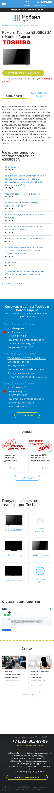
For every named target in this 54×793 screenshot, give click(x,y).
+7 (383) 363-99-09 (37, 2)
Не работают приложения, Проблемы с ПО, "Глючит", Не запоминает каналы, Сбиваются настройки (24, 250)
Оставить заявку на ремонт (23, 73)
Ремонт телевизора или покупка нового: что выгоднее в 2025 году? (12, 677)
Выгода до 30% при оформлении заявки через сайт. (40, 458)
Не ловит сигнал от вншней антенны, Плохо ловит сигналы (23, 228)
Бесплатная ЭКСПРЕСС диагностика (10, 458)
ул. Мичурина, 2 (17, 328)
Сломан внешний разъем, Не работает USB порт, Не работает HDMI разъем (24, 272)
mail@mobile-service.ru (32, 339)
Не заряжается (12, 262)
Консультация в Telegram (21, 343)
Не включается (12, 166)
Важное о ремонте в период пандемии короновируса (40, 675)
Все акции (26, 478)
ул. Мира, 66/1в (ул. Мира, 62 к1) (26, 357)
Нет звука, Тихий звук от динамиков (23, 238)
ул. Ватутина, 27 (17, 387)
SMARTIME (19, 789)
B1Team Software (34, 789)
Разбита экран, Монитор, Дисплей (22, 193)
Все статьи (26, 694)
